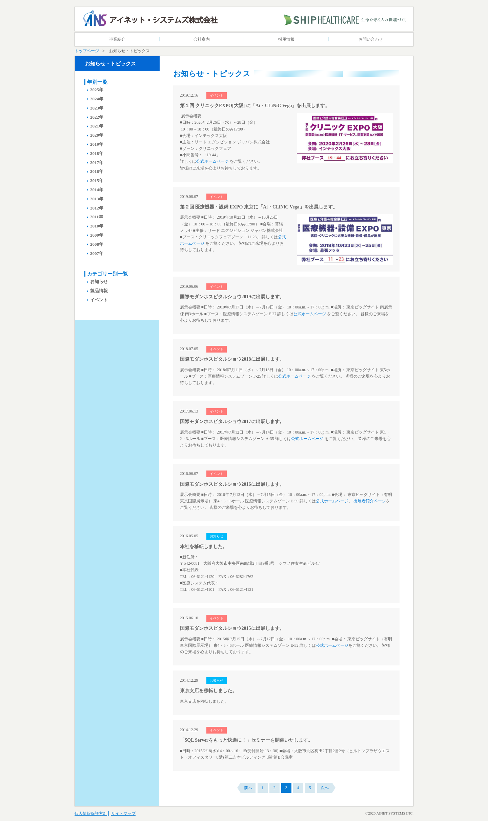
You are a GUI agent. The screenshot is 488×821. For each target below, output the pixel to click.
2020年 (96, 135)
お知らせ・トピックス (110, 63)
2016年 (96, 171)
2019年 (96, 144)
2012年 (96, 208)
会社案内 (202, 39)
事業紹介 (117, 39)
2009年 (96, 235)
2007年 (96, 253)
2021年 (96, 125)
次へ (325, 787)
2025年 (96, 89)
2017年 (96, 162)
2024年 (96, 98)
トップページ (87, 50)
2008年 (96, 244)
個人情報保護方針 (91, 813)
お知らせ (99, 281)
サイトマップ (123, 813)
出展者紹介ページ (369, 501)
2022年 (96, 117)
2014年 (96, 189)
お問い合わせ (371, 39)
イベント (99, 299)
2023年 (96, 108)
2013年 (96, 198)
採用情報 (286, 39)
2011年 (96, 216)
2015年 (96, 180)
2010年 (96, 225)
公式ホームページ (212, 161)
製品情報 (99, 290)
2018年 (96, 153)
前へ (248, 787)
